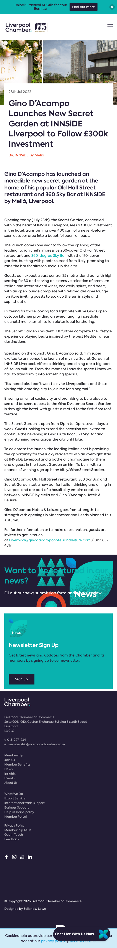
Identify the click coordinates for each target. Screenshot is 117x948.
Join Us (9, 760)
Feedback (11, 839)
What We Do (13, 794)
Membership (13, 755)
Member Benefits (17, 764)
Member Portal (15, 817)
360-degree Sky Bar (48, 255)
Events (9, 778)
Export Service (15, 798)
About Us (10, 783)
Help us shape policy (19, 812)
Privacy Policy (14, 825)
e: (34, 744)
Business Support (16, 807)
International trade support (24, 803)
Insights (10, 774)
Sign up (21, 679)
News (8, 769)
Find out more (83, 7)
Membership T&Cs (17, 830)
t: (15, 740)
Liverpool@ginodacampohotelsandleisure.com (50, 540)
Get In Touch (13, 835)
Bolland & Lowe (34, 909)
